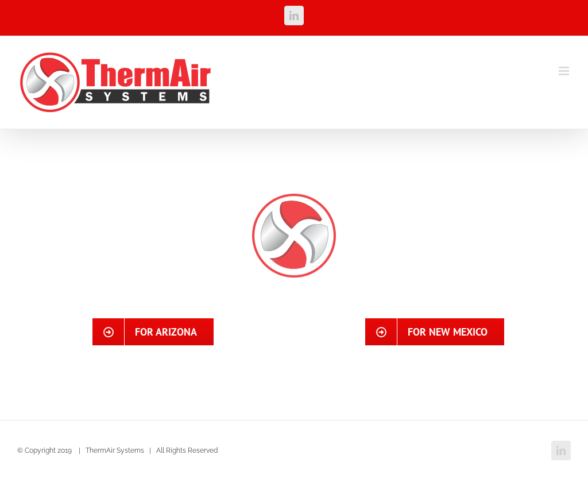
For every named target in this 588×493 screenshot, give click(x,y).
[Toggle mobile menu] (565, 71)
